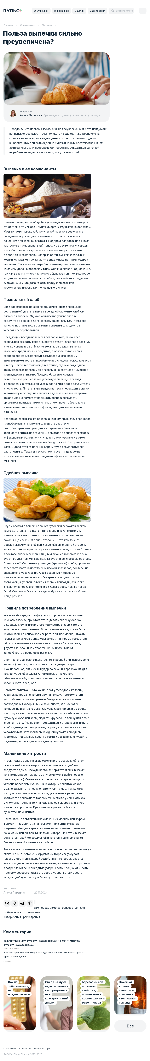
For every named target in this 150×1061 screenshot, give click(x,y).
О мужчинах (41, 10)
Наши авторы (42, 1048)
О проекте (10, 1048)
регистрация (31, 917)
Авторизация (12, 917)
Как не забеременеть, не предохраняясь (19, 988)
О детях (79, 10)
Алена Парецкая (31, 115)
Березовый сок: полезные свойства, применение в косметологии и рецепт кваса (93, 992)
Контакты (25, 1048)
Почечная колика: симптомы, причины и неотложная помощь (127, 992)
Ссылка (7, 961)
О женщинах (61, 10)
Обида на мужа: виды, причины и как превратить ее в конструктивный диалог (57, 992)
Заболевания (97, 10)
